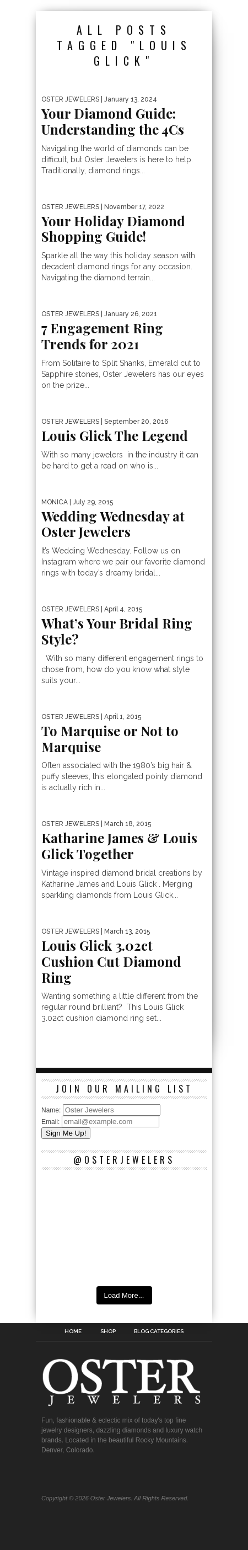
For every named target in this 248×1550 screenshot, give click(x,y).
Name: (52, 1110)
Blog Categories (159, 1331)
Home (73, 1331)
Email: (51, 1122)
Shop (108, 1331)
